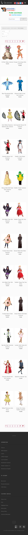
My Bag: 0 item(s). (25, 3)
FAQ (2, 502)
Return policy (3, 508)
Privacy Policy (4, 511)
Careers (2, 453)
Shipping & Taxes (4, 505)
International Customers (5, 462)
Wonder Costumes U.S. (5, 465)
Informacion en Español (5, 468)
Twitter (23, 526)
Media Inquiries (4, 450)
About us (3, 447)
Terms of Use (3, 499)
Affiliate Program (4, 456)
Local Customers (4, 459)
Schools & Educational (5, 514)
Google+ (16, 526)
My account (3, 481)
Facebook (20, 526)
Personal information (5, 484)
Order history (3, 487)
